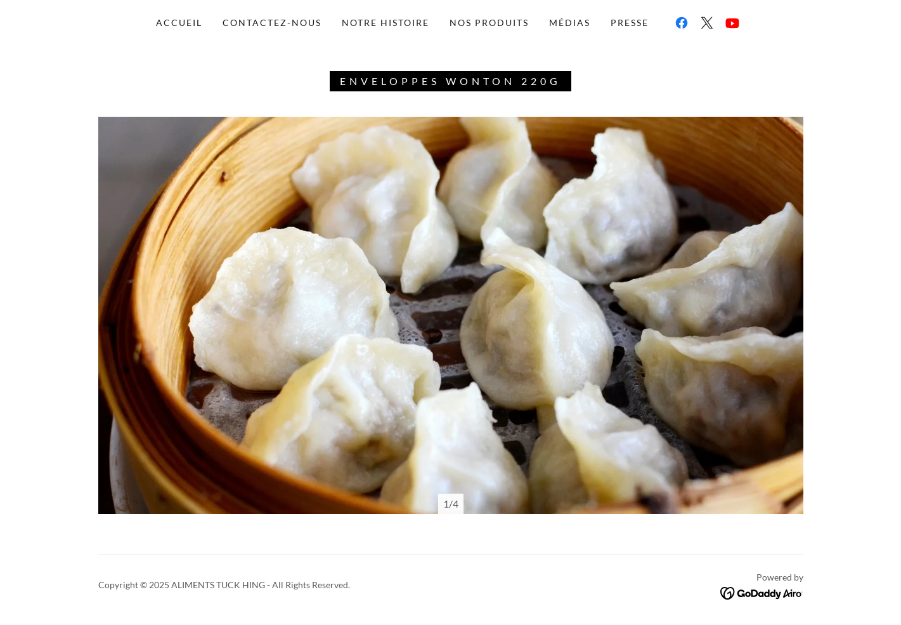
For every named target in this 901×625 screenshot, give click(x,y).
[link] (681, 23)
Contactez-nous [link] (272, 22)
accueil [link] (179, 22)
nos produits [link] (489, 22)
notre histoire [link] (385, 22)
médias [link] (569, 22)
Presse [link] (630, 22)
